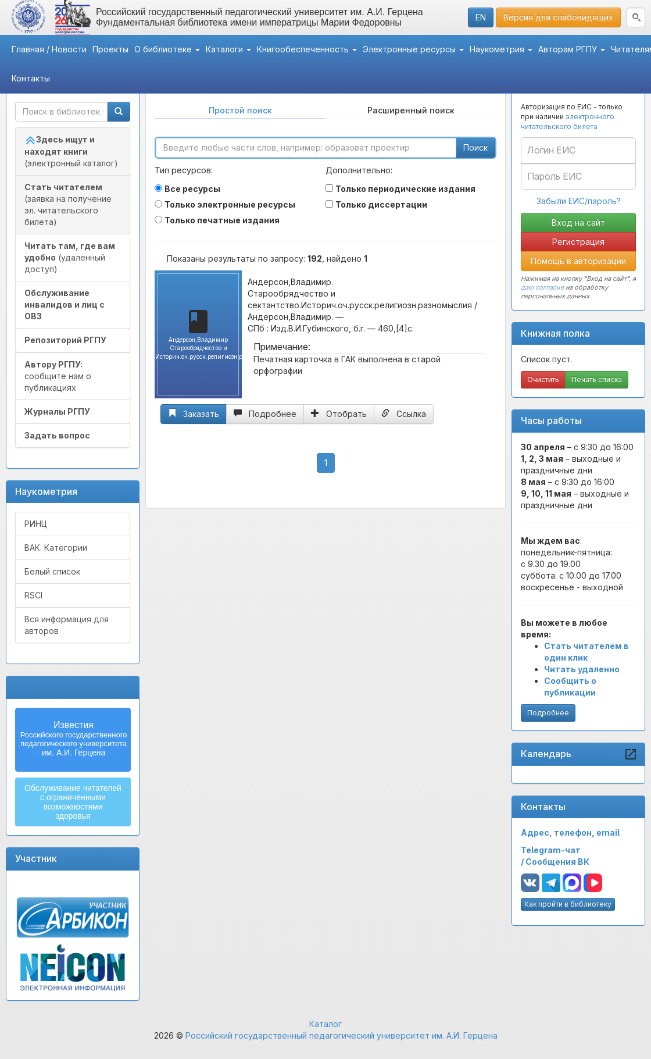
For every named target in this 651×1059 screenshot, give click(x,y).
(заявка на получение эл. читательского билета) (68, 204)
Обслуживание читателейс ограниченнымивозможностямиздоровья (72, 802)
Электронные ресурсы (413, 49)
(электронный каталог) (71, 151)
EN (480, 17)
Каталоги (228, 49)
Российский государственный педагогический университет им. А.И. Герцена (341, 1035)
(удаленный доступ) (69, 257)
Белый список (52, 571)
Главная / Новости (49, 49)
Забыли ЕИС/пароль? (578, 201)
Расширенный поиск (411, 110)
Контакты (31, 78)
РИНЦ (35, 524)
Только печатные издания (222, 220)
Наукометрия (501, 49)
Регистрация (578, 242)
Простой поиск (240, 110)
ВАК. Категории (55, 547)
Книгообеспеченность (307, 49)
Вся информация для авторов (66, 625)
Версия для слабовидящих (558, 17)
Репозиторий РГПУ (65, 340)
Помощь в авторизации (578, 261)
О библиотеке (167, 49)
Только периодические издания (405, 189)
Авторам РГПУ (571, 49)
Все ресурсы (192, 189)
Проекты (110, 49)
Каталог (325, 1024)
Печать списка (596, 379)
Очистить (543, 379)
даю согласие (542, 287)
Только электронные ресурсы (229, 204)
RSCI (33, 595)
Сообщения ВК (557, 862)
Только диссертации (381, 204)
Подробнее (548, 712)
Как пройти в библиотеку (567, 904)
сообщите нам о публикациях (57, 376)
